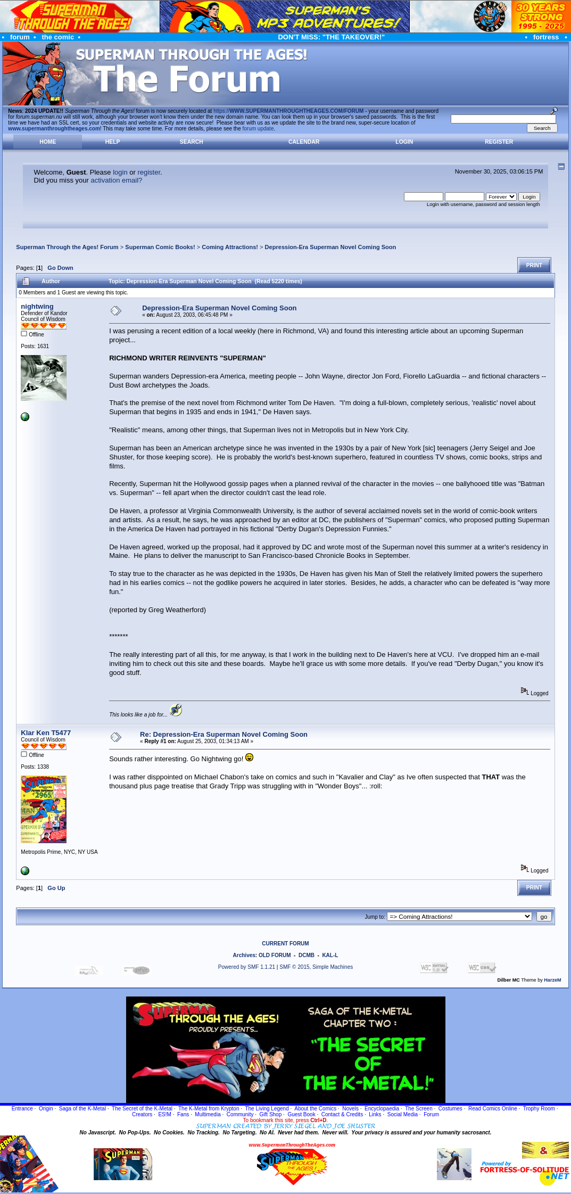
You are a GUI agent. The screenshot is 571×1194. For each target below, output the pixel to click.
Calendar (303, 142)
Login (404, 142)
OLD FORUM (275, 955)
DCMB (307, 955)
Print (534, 265)
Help (112, 142)
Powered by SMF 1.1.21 (246, 967)
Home (47, 142)
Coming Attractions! (230, 247)
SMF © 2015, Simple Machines (316, 967)
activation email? (116, 180)
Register (499, 142)
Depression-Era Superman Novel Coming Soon (330, 247)
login (120, 172)
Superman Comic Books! (160, 247)
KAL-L (330, 955)
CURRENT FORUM (285, 943)
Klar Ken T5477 (46, 733)
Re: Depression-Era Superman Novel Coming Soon (224, 734)
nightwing (37, 306)
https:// (288, 111)
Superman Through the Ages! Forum (67, 247)
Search (191, 142)
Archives (244, 955)
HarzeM (552, 980)
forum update (258, 128)
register (148, 172)
